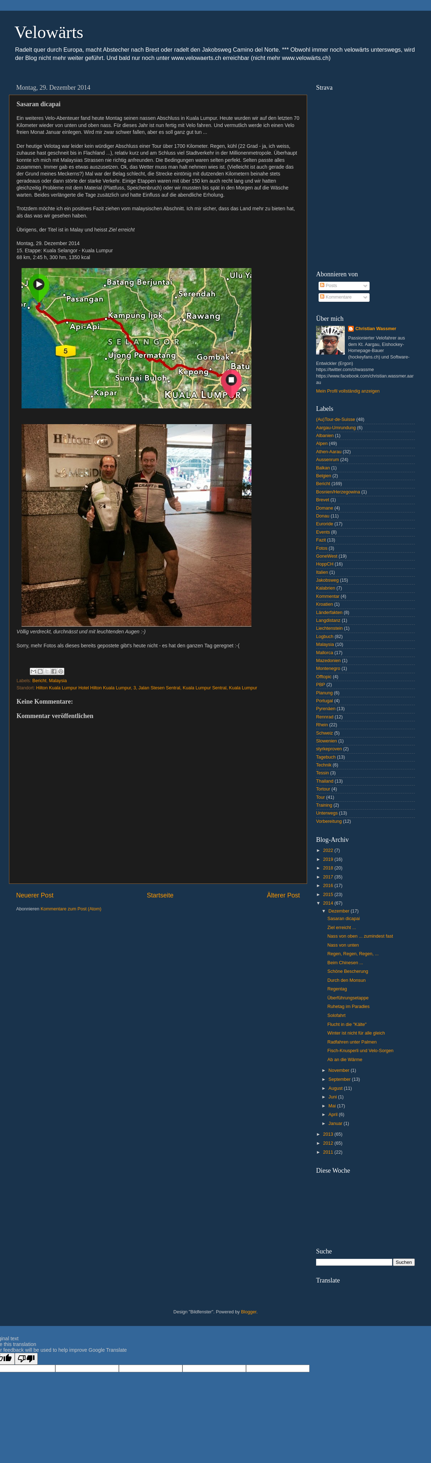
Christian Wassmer (375, 328)
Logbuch (324, 636)
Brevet (322, 499)
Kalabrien (325, 588)
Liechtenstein (329, 628)
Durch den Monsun (346, 980)
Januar (336, 1123)
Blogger (248, 1311)
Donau (322, 516)
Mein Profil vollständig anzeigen (348, 391)
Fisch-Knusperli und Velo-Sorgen (360, 1050)
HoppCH (324, 564)
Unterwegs (327, 813)
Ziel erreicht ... (341, 927)
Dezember (340, 911)
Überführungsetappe (348, 997)
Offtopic (324, 676)
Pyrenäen (325, 708)
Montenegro (328, 668)
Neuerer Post (35, 895)
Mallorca (324, 652)
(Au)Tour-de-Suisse (335, 419)
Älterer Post (283, 895)
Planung (324, 692)
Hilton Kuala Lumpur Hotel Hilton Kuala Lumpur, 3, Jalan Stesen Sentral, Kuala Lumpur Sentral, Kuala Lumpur (146, 687)
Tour (320, 797)
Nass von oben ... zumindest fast (360, 936)
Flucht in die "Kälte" (346, 1024)
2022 (328, 850)
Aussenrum (327, 459)
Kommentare (336, 297)
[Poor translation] (26, 1359)
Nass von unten (343, 945)
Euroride (324, 523)
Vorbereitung (329, 821)
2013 (328, 1134)
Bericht (39, 680)
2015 (328, 894)
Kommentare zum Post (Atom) (71, 908)
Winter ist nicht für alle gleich (356, 1033)
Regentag (337, 988)
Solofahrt (336, 1015)
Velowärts (48, 32)
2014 (328, 903)
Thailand (324, 781)
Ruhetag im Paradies (348, 1006)
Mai (333, 1105)
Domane (324, 508)
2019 (328, 859)
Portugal (324, 700)
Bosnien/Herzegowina (338, 491)
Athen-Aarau (329, 451)
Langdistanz (328, 620)
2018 (328, 868)
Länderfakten (329, 612)
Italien (322, 572)
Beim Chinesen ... (345, 962)
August (336, 1088)
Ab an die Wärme (344, 1059)
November (340, 1070)
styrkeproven (329, 748)
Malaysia (58, 680)
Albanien (325, 435)
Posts (328, 285)
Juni (333, 1096)
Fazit (321, 540)
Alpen (322, 443)
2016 (328, 885)
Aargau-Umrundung (336, 427)
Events (323, 532)
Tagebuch (326, 757)
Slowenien (326, 741)
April (334, 1114)
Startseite (160, 895)
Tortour (323, 789)
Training (324, 805)
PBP (320, 684)
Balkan (323, 467)
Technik (324, 765)
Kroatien (324, 604)
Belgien (323, 475)
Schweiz (324, 733)
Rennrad (324, 716)
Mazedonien (328, 660)
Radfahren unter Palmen (351, 1042)
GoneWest (326, 556)
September (340, 1079)
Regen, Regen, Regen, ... (353, 953)
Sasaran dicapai (343, 918)
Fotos (322, 548)
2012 (328, 1143)
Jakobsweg (327, 580)
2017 (328, 877)
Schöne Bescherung (347, 971)
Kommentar (327, 596)
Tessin (322, 772)
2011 (328, 1152)
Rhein (322, 724)
